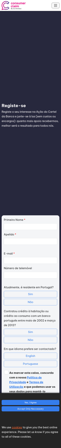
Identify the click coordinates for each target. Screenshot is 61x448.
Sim (30, 294)
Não (30, 302)
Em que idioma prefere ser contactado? (30, 349)
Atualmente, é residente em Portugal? (29, 287)
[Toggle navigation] (55, 5)
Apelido (10, 234)
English (30, 356)
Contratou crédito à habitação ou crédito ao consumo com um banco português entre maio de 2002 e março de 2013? (30, 318)
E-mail (9, 253)
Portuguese (30, 363)
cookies (17, 427)
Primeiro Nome (14, 219)
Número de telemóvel (18, 268)
